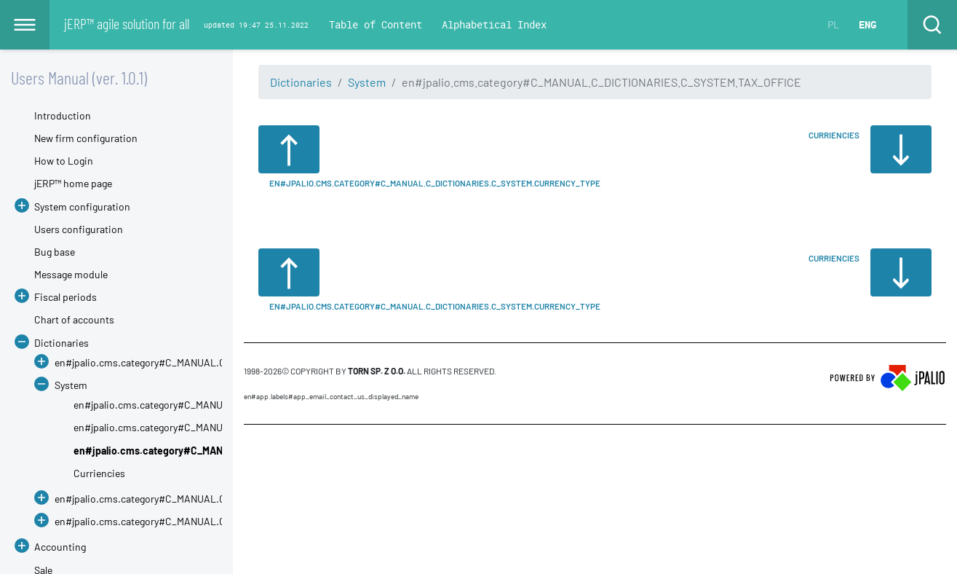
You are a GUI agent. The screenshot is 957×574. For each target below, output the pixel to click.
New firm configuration (86, 138)
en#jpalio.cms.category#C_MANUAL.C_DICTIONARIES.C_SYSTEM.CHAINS (239, 404)
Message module (71, 274)
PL (833, 24)
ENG (867, 24)
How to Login (63, 160)
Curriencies (99, 473)
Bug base (54, 251)
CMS (252, 452)
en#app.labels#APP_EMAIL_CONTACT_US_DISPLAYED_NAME (331, 396)
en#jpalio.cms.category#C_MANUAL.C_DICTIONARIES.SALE (189, 521)
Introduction (62, 115)
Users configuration (78, 229)
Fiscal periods (65, 297)
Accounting (60, 546)
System (367, 82)
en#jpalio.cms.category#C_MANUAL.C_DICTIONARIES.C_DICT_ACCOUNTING (227, 362)
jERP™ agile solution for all (126, 23)
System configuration (82, 206)
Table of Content (375, 24)
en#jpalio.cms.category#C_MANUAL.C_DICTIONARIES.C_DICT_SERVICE (216, 498)
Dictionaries (301, 82)
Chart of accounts (74, 319)
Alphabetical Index (494, 24)
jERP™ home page (73, 183)
